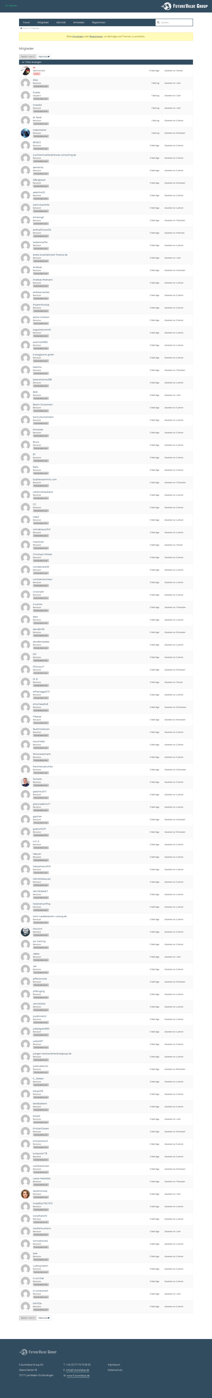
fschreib (37, 779)
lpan (35, 1253)
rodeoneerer (39, 130)
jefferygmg (39, 991)
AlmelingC (38, 217)
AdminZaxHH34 (41, 204)
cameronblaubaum (43, 492)
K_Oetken (38, 1078)
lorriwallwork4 (40, 1240)
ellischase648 (40, 704)
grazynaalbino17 (41, 804)
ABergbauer (39, 179)
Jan (35, 966)
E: (76, 1370)
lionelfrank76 (40, 1215)
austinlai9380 (40, 342)
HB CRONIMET (40, 891)
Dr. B (35, 679)
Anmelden (78, 22)
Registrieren (99, 22)
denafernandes (41, 641)
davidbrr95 (39, 629)
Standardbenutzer (41, 86)
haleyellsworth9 (42, 866)
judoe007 (38, 1041)
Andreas (37, 267)
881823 (37, 142)
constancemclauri (42, 579)
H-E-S (36, 841)
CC (34, 504)
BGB (35, 392)
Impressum (114, 1364)
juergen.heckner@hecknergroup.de (52, 1053)
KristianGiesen (41, 1128)
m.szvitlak (38, 1278)
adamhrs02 (39, 192)
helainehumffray (42, 903)
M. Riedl (37, 117)
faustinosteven (41, 729)
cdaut (36, 516)
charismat (38, 541)
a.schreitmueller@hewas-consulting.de (54, 154)
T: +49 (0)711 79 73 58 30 (77, 1364)
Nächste (44, 56)
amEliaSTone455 (42, 229)
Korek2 (36, 1116)
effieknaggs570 (41, 691)
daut (35, 616)
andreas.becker (41, 292)
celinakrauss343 (41, 529)
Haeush (37, 853)
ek (34, 67)
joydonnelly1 (40, 1016)
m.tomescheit (40, 1290)
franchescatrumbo (43, 766)
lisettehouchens (42, 1228)
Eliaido (36, 92)
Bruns (36, 442)
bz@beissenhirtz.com (45, 479)
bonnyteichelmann (43, 417)
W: (76, 1376)
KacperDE (38, 1091)
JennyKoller (39, 1003)
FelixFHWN (39, 741)
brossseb (38, 429)
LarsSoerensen (41, 1166)
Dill (34, 654)
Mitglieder (43, 22)
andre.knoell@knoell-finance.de (50, 254)
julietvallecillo (40, 1066)
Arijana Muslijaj (41, 304)
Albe (35, 80)
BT (34, 454)
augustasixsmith (42, 329)
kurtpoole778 (40, 1153)
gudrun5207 (39, 829)
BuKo (35, 467)
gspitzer (37, 816)
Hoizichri (37, 928)
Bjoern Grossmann (43, 404)
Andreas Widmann (43, 279)
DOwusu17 (38, 666)
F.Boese (37, 716)
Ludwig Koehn (40, 1265)
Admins (36, 74)
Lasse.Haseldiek (42, 1178)
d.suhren (38, 604)
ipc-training (39, 941)
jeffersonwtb (40, 978)
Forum (26, 22)
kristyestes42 (40, 1141)
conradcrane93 (41, 566)
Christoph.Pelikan (42, 554)
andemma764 (40, 242)
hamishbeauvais (42, 878)
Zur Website (11, 5)
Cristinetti (38, 591)
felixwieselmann (42, 754)
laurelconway (40, 1191)
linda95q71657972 (43, 1203)
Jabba (36, 953)
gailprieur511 (39, 791)
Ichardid (37, 105)
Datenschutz (115, 1370)
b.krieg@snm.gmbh (43, 354)
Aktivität (61, 22)
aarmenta (38, 167)
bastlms (37, 367)
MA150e (37, 1303)
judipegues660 (41, 1028)
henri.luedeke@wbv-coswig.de (50, 916)
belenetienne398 (42, 379)
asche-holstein (41, 317)
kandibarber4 (40, 1103)
